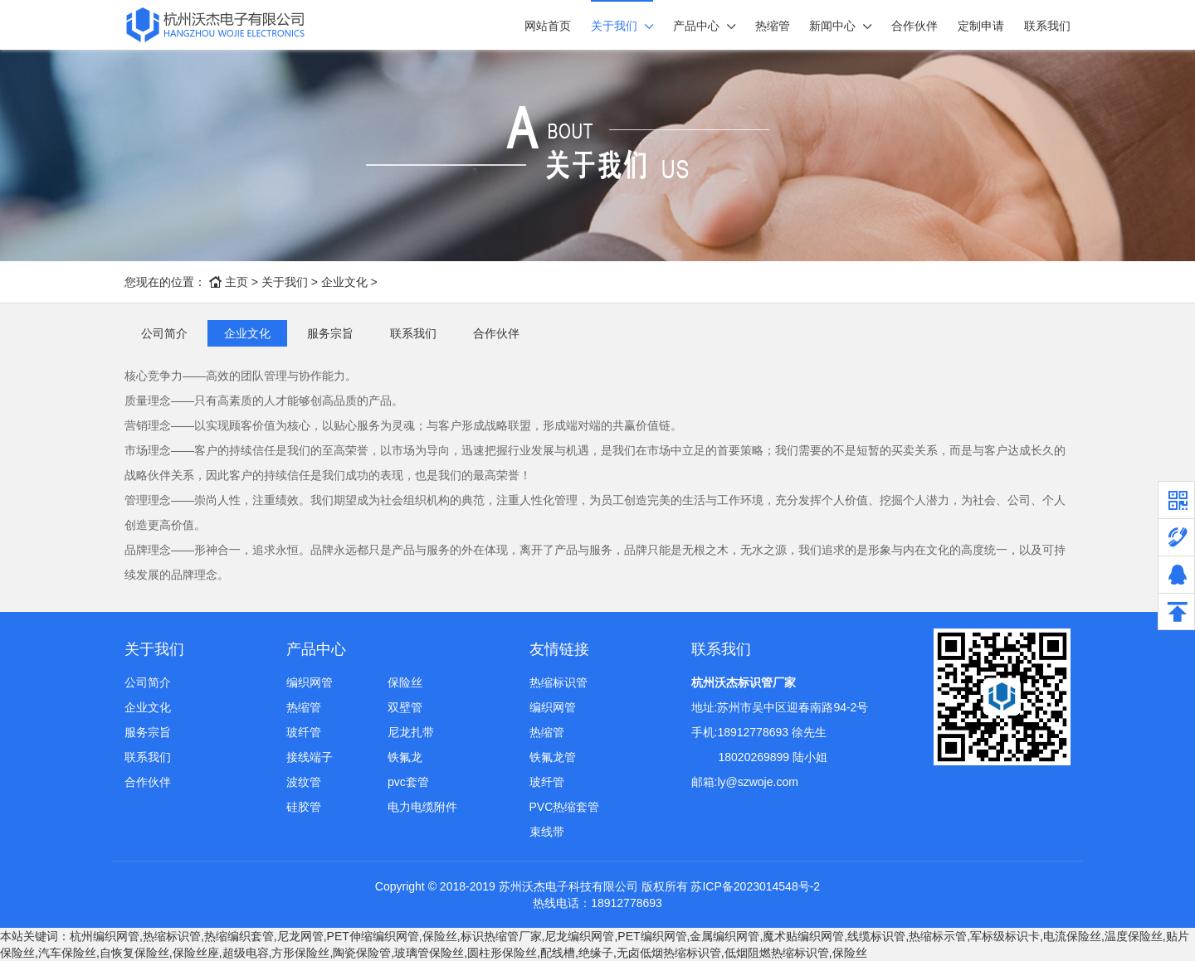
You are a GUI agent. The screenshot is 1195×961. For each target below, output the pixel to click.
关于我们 (614, 25)
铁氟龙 (405, 757)
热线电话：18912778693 (597, 903)
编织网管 (309, 682)
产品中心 (696, 25)
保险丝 (405, 682)
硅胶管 (303, 806)
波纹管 (303, 782)
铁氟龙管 (552, 757)
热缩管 (772, 25)
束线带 (546, 831)
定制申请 (981, 25)
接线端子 (309, 757)
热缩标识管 (558, 682)
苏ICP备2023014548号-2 (755, 886)
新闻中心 (832, 25)
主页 (236, 282)
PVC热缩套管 (564, 806)
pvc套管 (408, 782)
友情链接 (559, 649)
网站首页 (547, 25)
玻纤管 (303, 732)
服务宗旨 (330, 333)
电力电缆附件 (422, 806)
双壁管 (405, 707)
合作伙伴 (914, 25)
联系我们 (1047, 25)
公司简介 (164, 333)
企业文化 (344, 282)
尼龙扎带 (411, 732)
